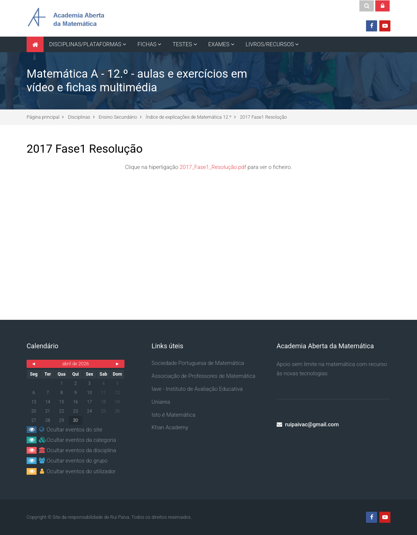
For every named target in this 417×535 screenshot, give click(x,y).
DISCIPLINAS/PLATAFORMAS (85, 44)
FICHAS (146, 44)
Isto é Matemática (173, 415)
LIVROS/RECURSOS (270, 44)
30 (75, 420)
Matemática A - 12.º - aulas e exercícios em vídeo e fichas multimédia (137, 80)
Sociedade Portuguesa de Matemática (197, 363)
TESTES (182, 44)
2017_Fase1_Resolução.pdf (213, 167)
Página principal (43, 117)
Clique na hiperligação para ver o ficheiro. (208, 167)
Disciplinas (79, 117)
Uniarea (160, 402)
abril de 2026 (75, 363)
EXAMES (218, 44)
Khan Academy (169, 427)
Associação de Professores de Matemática (203, 376)
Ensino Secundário (118, 117)
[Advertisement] (208, 235)
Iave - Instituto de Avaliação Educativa (197, 389)
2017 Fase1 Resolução (263, 117)
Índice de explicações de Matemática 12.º (188, 117)
